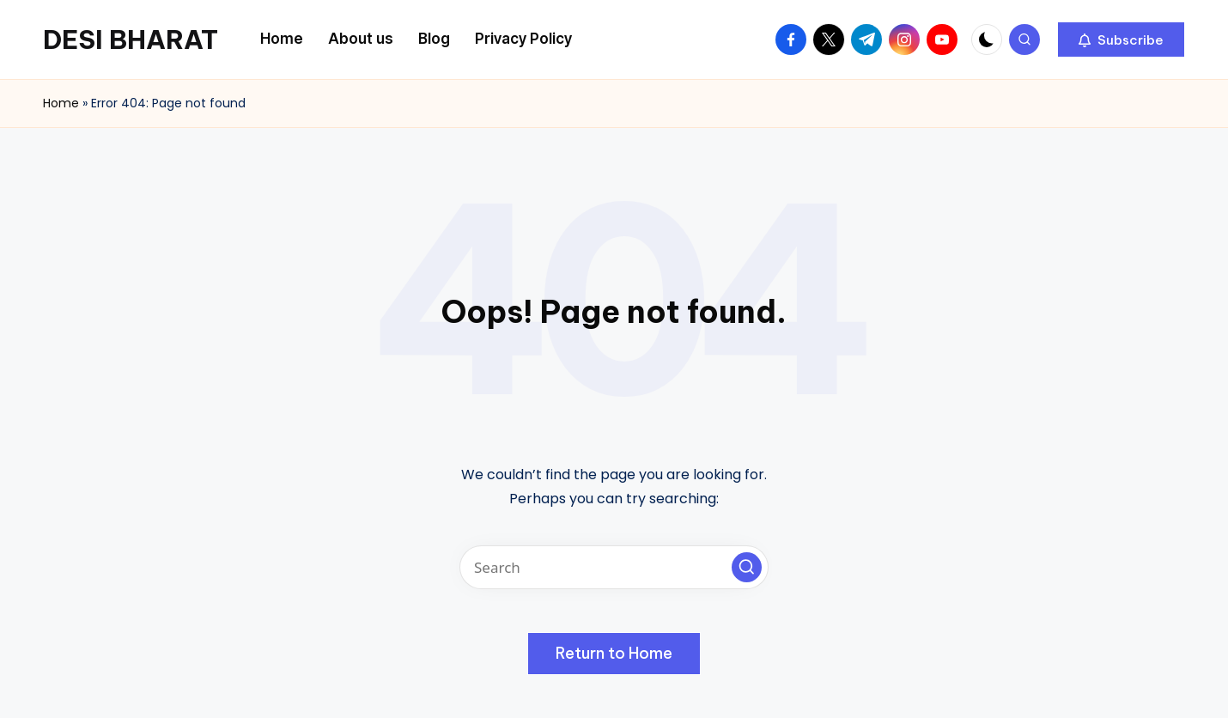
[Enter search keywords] (614, 567)
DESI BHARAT (130, 39)
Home (61, 103)
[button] (1121, 39)
